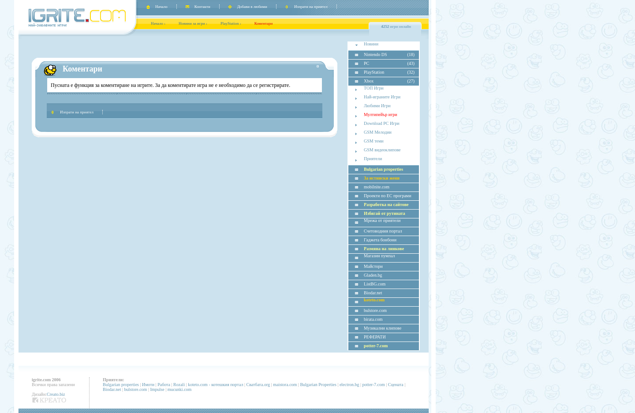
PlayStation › (230, 23)
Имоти (148, 384)
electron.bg (349, 384)
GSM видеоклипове (382, 149)
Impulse (157, 389)
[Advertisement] (184, 44)
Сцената (395, 384)
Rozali (179, 384)
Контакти (202, 6)
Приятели (373, 158)
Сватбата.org (258, 384)
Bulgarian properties (121, 384)
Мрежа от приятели (382, 220)
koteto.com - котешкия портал (215, 384)
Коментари (263, 23)
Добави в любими (252, 6)
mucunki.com (180, 389)
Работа (163, 384)
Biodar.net (112, 389)
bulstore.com (135, 389)
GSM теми (374, 141)
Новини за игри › (193, 23)
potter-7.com (373, 384)
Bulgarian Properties (318, 384)
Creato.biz (56, 394)
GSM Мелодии (378, 132)
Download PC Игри (382, 123)
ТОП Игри (374, 88)
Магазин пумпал (379, 255)
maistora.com (285, 384)
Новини (371, 43)
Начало (161, 6)
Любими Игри (377, 105)
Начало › (158, 23)
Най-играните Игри (382, 96)
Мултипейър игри (380, 114)
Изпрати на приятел (311, 6)
